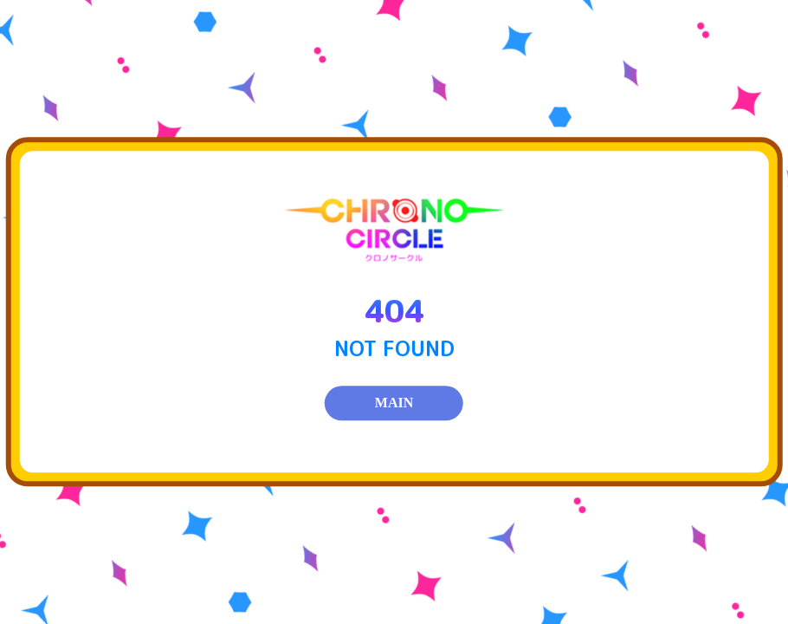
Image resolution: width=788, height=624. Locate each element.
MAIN (394, 403)
